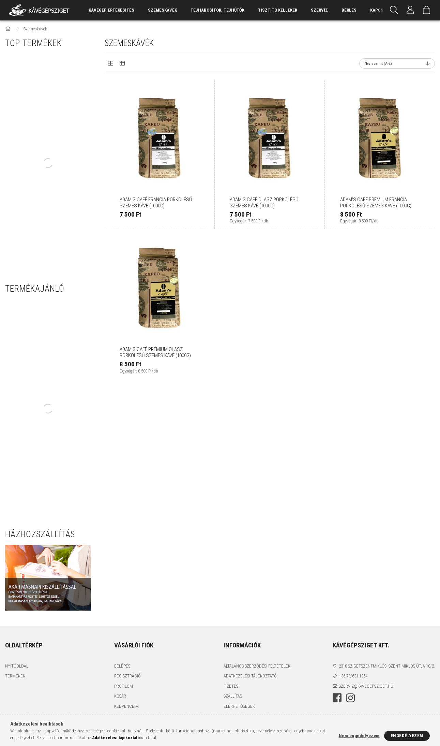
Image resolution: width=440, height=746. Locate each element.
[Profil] (410, 10)
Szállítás (233, 696)
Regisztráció (127, 675)
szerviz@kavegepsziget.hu (366, 686)
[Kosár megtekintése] (427, 10)
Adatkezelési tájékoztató (250, 675)
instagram (350, 698)
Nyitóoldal (16, 666)
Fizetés (231, 686)
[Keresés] (394, 10)
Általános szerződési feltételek (257, 666)
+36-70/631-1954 (353, 675)
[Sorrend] (397, 63)
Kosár (120, 696)
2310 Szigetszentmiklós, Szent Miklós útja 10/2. (387, 666)
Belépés (122, 666)
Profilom (123, 686)
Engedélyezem (407, 735)
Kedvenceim (126, 706)
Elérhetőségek (239, 706)
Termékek (15, 675)
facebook (337, 698)
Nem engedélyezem (359, 735)
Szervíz (319, 10)
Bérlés (349, 10)
